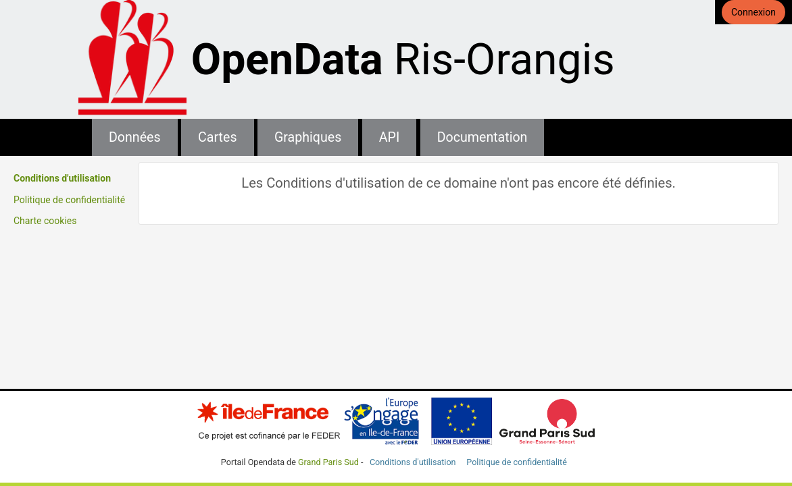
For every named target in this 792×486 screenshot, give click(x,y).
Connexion (753, 12)
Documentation (482, 137)
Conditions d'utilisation (62, 178)
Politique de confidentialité (69, 199)
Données (135, 137)
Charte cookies (45, 220)
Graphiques (307, 137)
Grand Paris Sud (328, 462)
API (389, 137)
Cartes (217, 137)
